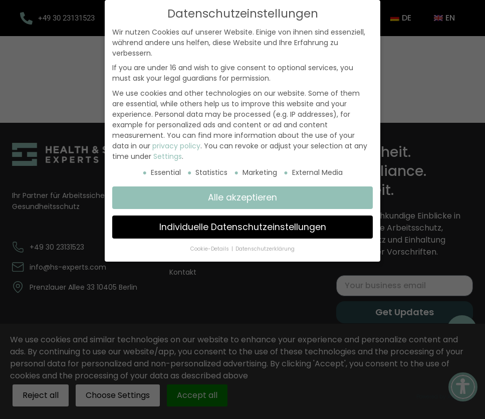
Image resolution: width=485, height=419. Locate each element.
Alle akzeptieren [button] (242, 197)
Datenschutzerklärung (265, 249)
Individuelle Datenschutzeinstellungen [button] (242, 227)
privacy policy (176, 146)
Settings (167, 156)
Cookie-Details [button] (210, 249)
